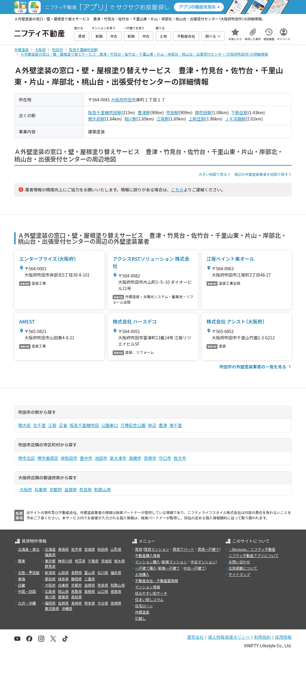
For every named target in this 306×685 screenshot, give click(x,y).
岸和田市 (69, 458)
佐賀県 (63, 602)
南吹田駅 (203, 112)
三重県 (89, 578)
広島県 (50, 591)
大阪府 (117, 100)
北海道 (50, 549)
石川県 (102, 572)
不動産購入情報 (147, 555)
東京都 (50, 560)
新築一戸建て (169, 567)
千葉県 (93, 560)
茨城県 (106, 560)
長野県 (76, 572)
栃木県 (119, 560)
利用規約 (262, 637)
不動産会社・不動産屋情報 (156, 580)
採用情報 (283, 637)
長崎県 (76, 602)
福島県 (50, 554)
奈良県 (85, 489)
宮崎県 (116, 602)
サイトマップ (239, 574)
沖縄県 (67, 608)
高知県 (76, 596)
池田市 (101, 458)
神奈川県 (65, 560)
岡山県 (63, 591)
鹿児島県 (52, 608)
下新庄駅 (239, 112)
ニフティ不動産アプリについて (254, 555)
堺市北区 (26, 458)
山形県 (116, 549)
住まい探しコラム (149, 599)
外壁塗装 (142, 611)
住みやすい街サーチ (151, 593)
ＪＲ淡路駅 (235, 119)
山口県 (102, 591)
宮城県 (89, 549)
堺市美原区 (47, 458)
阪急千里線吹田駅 (105, 112)
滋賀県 (70, 489)
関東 (21, 560)
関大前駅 (96, 119)
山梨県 (63, 572)
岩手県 (76, 549)
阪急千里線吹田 (84, 425)
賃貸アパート (183, 549)
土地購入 (142, 574)
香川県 (50, 596)
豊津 (163, 425)
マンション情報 (147, 586)
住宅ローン (144, 605)
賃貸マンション (156, 549)
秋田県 (102, 549)
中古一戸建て (194, 567)
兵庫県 (40, 489)
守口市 (165, 458)
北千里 (39, 425)
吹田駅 (172, 112)
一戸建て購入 (146, 567)
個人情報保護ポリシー (229, 637)
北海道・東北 (28, 549)
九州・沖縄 (27, 602)
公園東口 (109, 425)
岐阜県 (63, 578)
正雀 (63, 425)
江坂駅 (162, 119)
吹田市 (129, 100)
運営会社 (195, 637)
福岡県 (50, 602)
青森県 (63, 549)
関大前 (24, 425)
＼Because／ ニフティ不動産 (252, 549)
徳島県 (116, 591)
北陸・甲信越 (28, 572)
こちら (177, 190)
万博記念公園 (133, 425)
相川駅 (130, 119)
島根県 (89, 591)
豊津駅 (144, 112)
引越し (140, 618)
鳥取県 (76, 591)
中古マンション (203, 561)
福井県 (116, 572)
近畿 (21, 585)
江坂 (52, 425)
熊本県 (89, 602)
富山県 (89, 572)
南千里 (175, 425)
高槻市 (135, 458)
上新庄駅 (197, 119)
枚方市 (180, 458)
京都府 (55, 489)
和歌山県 (102, 489)
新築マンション (174, 561)
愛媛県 (63, 596)
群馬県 (50, 566)
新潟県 (50, 572)
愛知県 (50, 578)
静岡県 (76, 578)
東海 (21, 578)
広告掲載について (243, 567)
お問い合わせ (239, 561)
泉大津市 (118, 458)
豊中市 (86, 458)
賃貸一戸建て (208, 549)
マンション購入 (147, 561)
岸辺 (152, 425)
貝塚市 (150, 458)
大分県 (102, 602)
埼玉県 (80, 560)
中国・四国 (27, 591)
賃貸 (138, 549)
